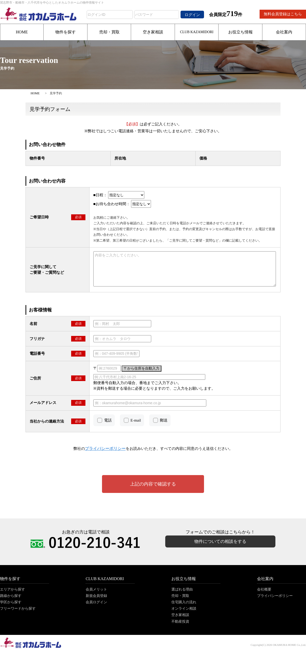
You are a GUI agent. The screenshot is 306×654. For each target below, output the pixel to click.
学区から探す (10, 602)
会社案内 (284, 32)
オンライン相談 (183, 608)
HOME (22, 32)
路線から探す (10, 596)
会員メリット (96, 589)
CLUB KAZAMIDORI (196, 32)
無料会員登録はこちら (283, 14)
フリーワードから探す (18, 608)
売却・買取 (109, 32)
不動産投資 (180, 621)
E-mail (136, 420)
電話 (108, 420)
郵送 (164, 420)
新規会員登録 (96, 596)
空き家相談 (153, 32)
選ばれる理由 (182, 589)
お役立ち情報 (240, 32)
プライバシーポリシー (275, 596)
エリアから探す (12, 589)
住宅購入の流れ (183, 602)
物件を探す (65, 32)
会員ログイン (96, 602)
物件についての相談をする (220, 541)
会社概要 (264, 589)
